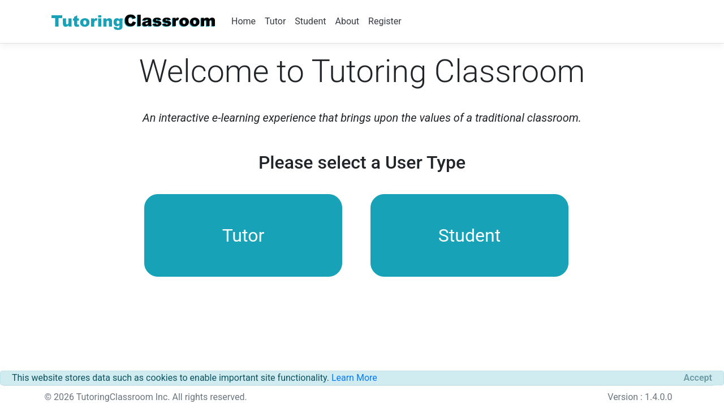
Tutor (275, 21)
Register (385, 21)
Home (243, 21)
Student (310, 21)
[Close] (698, 378)
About (347, 21)
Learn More (354, 377)
